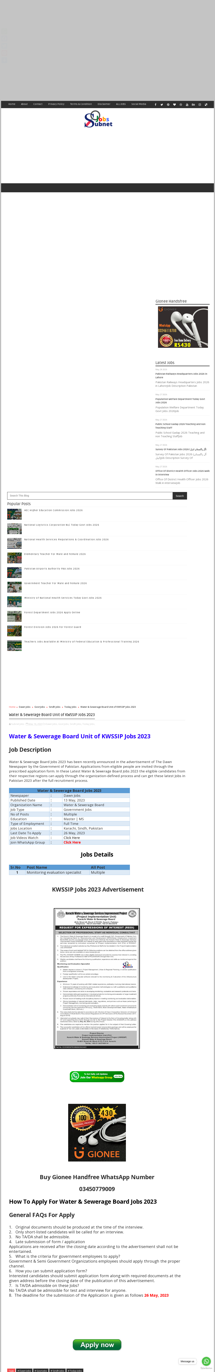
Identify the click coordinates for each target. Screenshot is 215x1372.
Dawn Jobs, (52, 491)
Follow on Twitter (183, 728)
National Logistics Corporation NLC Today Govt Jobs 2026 (61, 281)
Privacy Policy (56, 104)
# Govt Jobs (41, 1175)
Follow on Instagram (183, 743)
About (24, 104)
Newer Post (17, 1283)
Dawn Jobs (24, 463)
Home (11, 104)
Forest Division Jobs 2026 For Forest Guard (52, 384)
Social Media (138, 104)
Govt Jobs (39, 463)
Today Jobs (70, 463)
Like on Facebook (183, 720)
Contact (37, 104)
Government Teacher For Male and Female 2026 (55, 340)
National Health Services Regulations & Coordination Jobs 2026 (66, 296)
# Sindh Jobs (57, 1175)
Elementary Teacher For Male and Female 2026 (55, 311)
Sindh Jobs (54, 463)
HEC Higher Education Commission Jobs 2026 (53, 267)
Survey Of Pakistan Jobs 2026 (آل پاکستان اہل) (180, 452)
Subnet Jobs (34, 1304)
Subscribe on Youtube (183, 750)
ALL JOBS (121, 104)
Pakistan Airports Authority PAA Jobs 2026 (52, 325)
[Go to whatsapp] (206, 1361)
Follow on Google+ (183, 735)
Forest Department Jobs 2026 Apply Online (52, 369)
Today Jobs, (88, 491)
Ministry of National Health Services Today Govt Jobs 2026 (63, 354)
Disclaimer (104, 104)
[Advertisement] (107, 25)
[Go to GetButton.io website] (206, 1368)
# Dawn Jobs (24, 1175)
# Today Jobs (75, 1175)
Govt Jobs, (63, 491)
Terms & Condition (81, 104)
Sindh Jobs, (76, 491)
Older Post (127, 1283)
